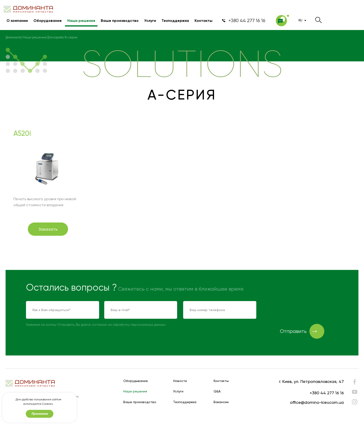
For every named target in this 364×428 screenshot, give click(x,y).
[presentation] (297, 310)
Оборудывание (135, 381)
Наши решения (81, 21)
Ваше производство (120, 21)
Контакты (203, 21)
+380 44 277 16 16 (327, 392)
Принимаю (39, 414)
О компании (17, 21)
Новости (180, 381)
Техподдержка (175, 21)
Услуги (150, 21)
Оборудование (47, 21)
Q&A (217, 391)
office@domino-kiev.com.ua (317, 402)
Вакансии (221, 402)
